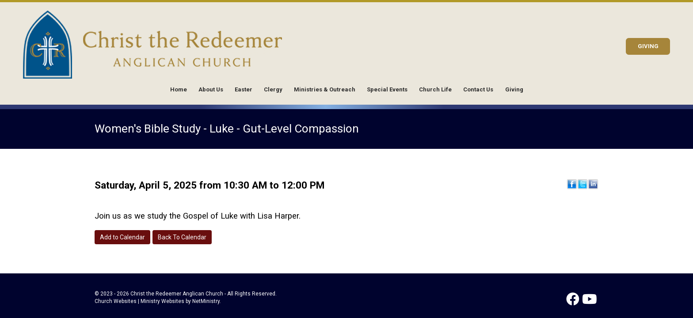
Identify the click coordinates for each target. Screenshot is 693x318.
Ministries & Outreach (324, 89)
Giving (514, 89)
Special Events (387, 89)
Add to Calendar (122, 237)
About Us (210, 89)
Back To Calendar (182, 237)
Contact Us (478, 89)
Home (178, 89)
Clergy (273, 89)
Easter (243, 89)
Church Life (435, 89)
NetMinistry (206, 301)
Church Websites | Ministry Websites (140, 301)
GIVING (648, 46)
